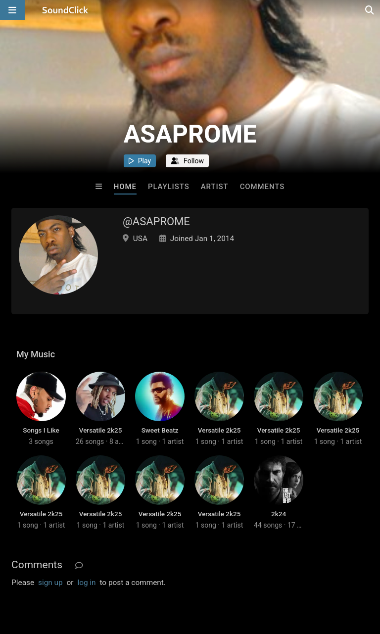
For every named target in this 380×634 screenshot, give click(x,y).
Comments (262, 186)
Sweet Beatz (160, 430)
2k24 (278, 514)
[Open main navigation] (12, 10)
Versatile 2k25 (100, 430)
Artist (215, 186)
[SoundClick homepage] (65, 9)
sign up (50, 582)
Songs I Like (41, 430)
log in (86, 582)
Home (125, 186)
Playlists (169, 186)
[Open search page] (370, 10)
